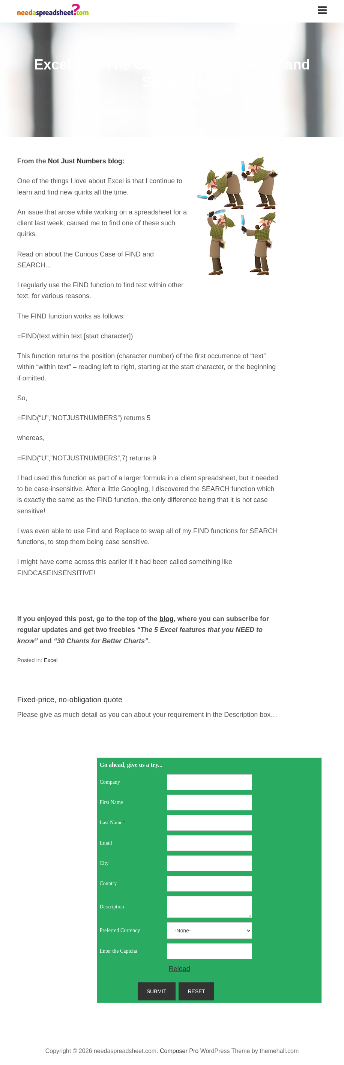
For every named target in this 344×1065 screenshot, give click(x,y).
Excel (51, 660)
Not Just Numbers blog (85, 161)
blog (166, 619)
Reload (179, 969)
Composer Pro (179, 1051)
